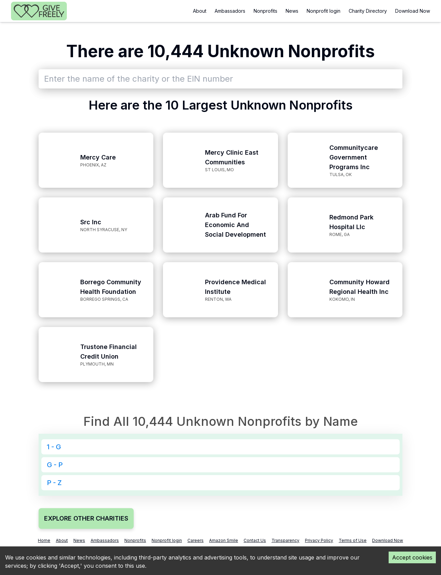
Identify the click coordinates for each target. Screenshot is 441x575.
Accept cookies (412, 557)
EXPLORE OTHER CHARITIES (86, 518)
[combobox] (220, 79)
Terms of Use (353, 540)
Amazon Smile (223, 540)
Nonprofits (265, 11)
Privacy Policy (319, 540)
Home (44, 540)
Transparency (285, 540)
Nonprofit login (323, 11)
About (199, 11)
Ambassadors (230, 11)
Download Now (412, 11)
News (292, 11)
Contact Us (255, 540)
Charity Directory (368, 11)
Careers (195, 540)
